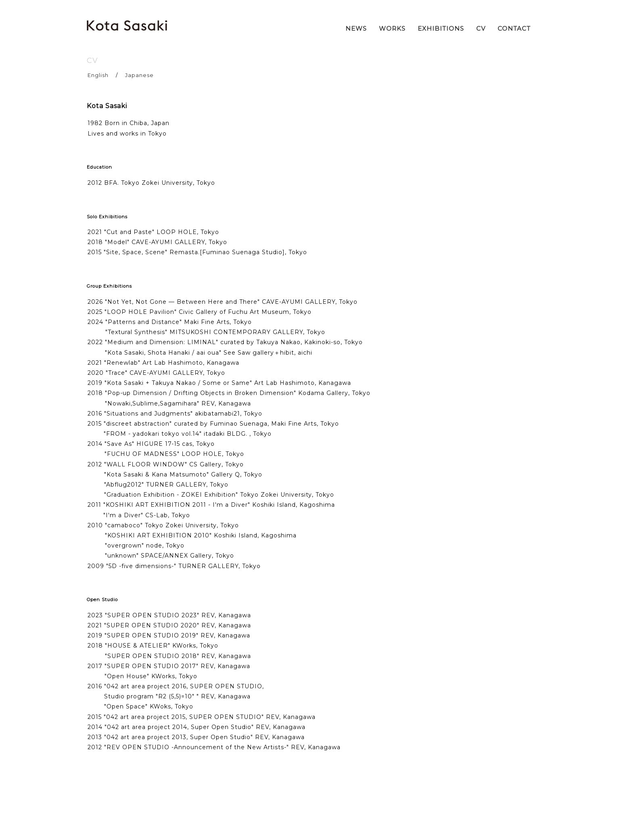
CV (480, 28)
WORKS (392, 28)
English (98, 75)
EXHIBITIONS (441, 28)
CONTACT (514, 28)
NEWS (356, 28)
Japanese (139, 75)
